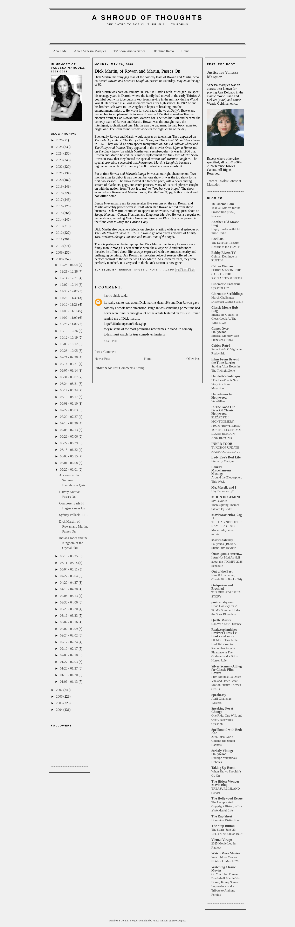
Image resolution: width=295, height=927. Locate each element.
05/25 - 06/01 (69, 469)
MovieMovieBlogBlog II (226, 516)
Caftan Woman (222, 266)
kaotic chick (112, 295)
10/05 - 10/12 (69, 344)
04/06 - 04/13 (69, 596)
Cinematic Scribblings (227, 293)
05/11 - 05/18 (69, 562)
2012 (59, 232)
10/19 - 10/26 (69, 331)
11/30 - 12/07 (69, 291)
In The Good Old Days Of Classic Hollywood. (223, 410)
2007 (59, 690)
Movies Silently (222, 540)
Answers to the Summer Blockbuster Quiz (72, 480)
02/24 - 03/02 (69, 635)
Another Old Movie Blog (225, 223)
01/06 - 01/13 (69, 681)
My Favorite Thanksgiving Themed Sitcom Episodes (225, 505)
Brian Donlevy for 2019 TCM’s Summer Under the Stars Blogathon (226, 610)
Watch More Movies (225, 853)
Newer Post (102, 358)
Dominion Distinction (225, 820)
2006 (59, 696)
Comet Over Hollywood (220, 330)
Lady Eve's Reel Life (226, 457)
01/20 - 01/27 (69, 668)
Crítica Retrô (220, 345)
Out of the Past (222, 571)
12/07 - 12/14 (69, 284)
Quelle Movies (221, 620)
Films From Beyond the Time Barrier (225, 361)
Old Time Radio (163, 51)
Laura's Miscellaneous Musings (221, 470)
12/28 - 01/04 (69, 265)
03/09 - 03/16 (69, 622)
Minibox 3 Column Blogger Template (129, 920)
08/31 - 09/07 (69, 377)
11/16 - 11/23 (69, 304)
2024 (59, 153)
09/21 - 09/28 (69, 357)
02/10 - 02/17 (69, 648)
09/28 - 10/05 (69, 350)
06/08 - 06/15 (69, 456)
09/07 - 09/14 (69, 370)
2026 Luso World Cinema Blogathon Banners (223, 741)
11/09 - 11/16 (69, 311)
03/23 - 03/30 (69, 609)
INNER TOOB (221, 443)
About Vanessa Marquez (90, 51)
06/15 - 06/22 (69, 449)
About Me (60, 51)
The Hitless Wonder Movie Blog (225, 783)
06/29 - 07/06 (69, 436)
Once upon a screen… (226, 553)
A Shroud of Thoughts (147, 17)
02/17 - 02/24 (69, 642)
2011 (59, 239)
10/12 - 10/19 (69, 337)
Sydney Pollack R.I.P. (73, 515)
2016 (59, 206)
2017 (59, 199)
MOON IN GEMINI (225, 497)
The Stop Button (223, 826)
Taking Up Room (223, 767)
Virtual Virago (221, 839)
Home (185, 51)
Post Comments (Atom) (128, 368)
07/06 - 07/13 (69, 430)
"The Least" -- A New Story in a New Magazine (225, 384)
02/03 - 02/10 (69, 655)
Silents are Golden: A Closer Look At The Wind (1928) (224, 319)
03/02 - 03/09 (69, 629)
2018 (59, 193)
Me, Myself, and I (223, 487)
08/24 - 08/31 (69, 383)
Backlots (217, 239)
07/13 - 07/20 (69, 423)
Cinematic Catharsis (225, 284)
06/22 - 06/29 (69, 443)
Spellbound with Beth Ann (226, 731)
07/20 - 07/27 (69, 416)
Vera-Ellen (218, 401)
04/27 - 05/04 (69, 576)
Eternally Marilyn (222, 461)
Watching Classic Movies (223, 868)
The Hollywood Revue (226, 798)
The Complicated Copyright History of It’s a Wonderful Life (226, 806)
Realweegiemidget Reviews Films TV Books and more (224, 633)
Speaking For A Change (222, 710)
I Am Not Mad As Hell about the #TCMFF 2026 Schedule (226, 561)
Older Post (193, 358)
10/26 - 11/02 (69, 324)
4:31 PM (111, 340)
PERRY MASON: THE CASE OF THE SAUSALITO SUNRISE (226, 274)
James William (161, 920)
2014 (59, 219)
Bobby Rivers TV (223, 252)
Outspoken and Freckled (222, 586)
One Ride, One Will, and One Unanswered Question (226, 719)
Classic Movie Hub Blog (224, 309)
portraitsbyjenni (222, 602)
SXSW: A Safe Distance (226, 624)
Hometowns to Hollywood (221, 395)
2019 (59, 186)
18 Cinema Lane (222, 204)
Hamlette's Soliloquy (226, 376)
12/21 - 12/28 (69, 271)
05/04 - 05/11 (69, 569)
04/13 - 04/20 (69, 589)
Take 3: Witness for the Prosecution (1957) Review (225, 212)
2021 (59, 173)
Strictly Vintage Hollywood (222, 752)
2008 (59, 259)
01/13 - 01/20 (69, 675)
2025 (59, 147)
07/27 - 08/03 (69, 410)
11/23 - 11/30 (69, 298)
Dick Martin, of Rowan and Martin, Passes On (73, 526)
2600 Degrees (178, 920)
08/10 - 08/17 (69, 397)
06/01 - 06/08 (69, 463)
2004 (59, 709)
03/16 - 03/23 (69, 615)
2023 (59, 160)
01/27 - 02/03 (69, 662)
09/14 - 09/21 (69, 364)
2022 (59, 166)
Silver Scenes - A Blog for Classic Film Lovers (226, 670)
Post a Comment (105, 351)
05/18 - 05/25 (69, 556)
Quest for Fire (220, 287)
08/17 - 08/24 (69, 390)
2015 (59, 213)
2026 (59, 140)
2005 (59, 703)
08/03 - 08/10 (69, 403)
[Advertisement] (147, 36)
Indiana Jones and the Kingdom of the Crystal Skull (73, 543)
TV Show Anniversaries (129, 51)
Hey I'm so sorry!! (222, 491)
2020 (59, 180)
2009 (59, 252)
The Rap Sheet (221, 816)
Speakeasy (218, 695)
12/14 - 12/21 (69, 278)
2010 (59, 246)
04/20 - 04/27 (69, 582)
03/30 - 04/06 (69, 602)
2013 (59, 226)
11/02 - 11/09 (69, 317)
